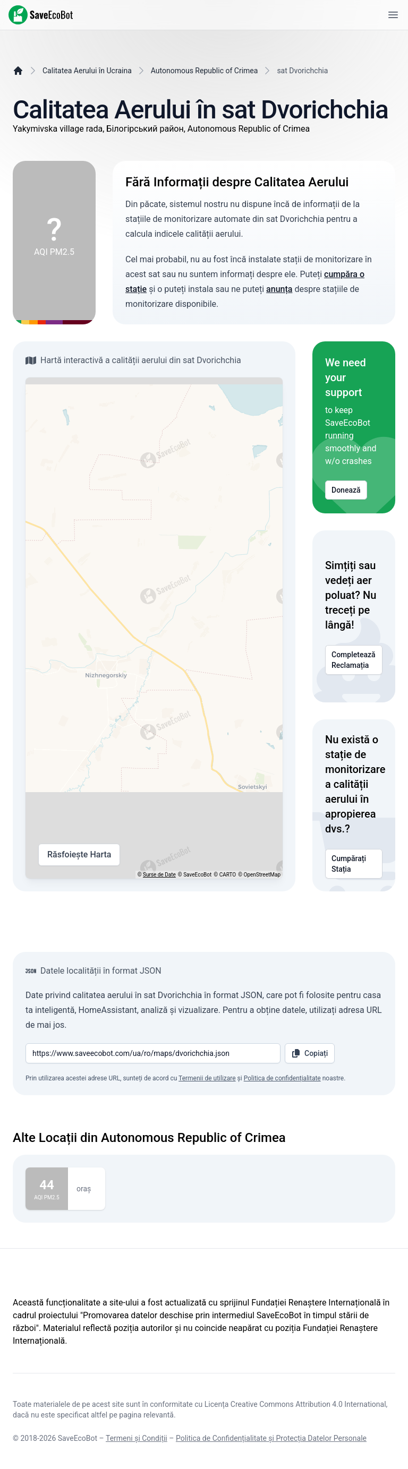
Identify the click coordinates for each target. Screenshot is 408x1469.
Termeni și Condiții (136, 1438)
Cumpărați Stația (353, 864)
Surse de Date (159, 875)
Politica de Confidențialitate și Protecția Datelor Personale (271, 1438)
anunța (279, 289)
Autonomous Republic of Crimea (204, 70)
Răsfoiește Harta (79, 855)
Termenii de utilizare (207, 1078)
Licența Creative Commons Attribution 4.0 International (295, 1404)
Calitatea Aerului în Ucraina (87, 70)
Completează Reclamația (353, 660)
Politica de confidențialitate (282, 1078)
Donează (346, 490)
